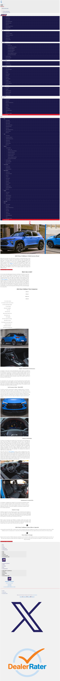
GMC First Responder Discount (9, 129)
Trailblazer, (11, 263)
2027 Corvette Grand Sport (9, 21)
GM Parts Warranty (8, 78)
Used (3, 30)
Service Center (7, 75)
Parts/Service (5, 66)
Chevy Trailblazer (5, 279)
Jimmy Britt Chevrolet (6, 563)
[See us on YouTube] (29, 596)
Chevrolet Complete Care (9, 83)
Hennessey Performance (8, 126)
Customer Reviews (8, 108)
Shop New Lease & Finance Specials (12, 54)
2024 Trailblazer (12, 451)
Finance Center (7, 87)
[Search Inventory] (30, 221)
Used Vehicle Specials (8, 56)
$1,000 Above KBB (5, 114)
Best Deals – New (10, 45)
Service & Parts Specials (8, 57)
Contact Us (7, 107)
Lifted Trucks (5, 60)
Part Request (7, 80)
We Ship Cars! (7, 132)
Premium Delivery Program (9, 113)
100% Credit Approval (8, 90)
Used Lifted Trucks (8, 63)
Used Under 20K (8, 36)
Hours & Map (7, 105)
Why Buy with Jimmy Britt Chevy (9, 102)
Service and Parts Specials (9, 69)
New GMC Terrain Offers (11, 51)
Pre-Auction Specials (8, 39)
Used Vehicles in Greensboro (9, 33)
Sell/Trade (5, 201)
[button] (30, 116)
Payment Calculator (8, 198)
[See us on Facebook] (25, 596)
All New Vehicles (8, 120)
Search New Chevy (8, 18)
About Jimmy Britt (8, 99)
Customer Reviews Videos (9, 110)
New (3, 544)
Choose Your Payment (8, 92)
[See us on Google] (21, 596)
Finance (4, 86)
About (3, 567)
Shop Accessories (8, 178)
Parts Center (7, 181)
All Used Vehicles (8, 135)
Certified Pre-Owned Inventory (9, 138)
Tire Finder (7, 72)
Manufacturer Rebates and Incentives (12, 53)
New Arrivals (7, 24)
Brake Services (7, 84)
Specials (4, 42)
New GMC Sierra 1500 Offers (11, 48)
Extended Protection (8, 95)
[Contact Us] (30, 223)
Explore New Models (8, 27)
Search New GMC (8, 123)
